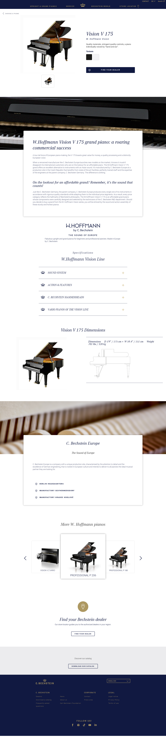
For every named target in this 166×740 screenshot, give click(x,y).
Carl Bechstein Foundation (70, 703)
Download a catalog (44, 700)
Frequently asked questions (42, 704)
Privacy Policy (114, 700)
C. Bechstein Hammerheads (66, 297)
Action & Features (60, 285)
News (62, 696)
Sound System (57, 272)
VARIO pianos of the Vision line (68, 309)
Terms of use (113, 703)
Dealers (39, 696)
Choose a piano (10, 14)
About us (63, 700)
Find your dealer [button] (104, 70)
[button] (48, 81)
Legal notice (113, 696)
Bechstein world (101, 6)
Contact (87, 696)
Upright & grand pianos (43, 6)
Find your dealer (83, 634)
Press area (88, 700)
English (119, 681)
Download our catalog (83, 666)
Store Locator (130, 6)
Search (161, 1)
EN (152, 1)
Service (70, 6)
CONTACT (145, 1)
